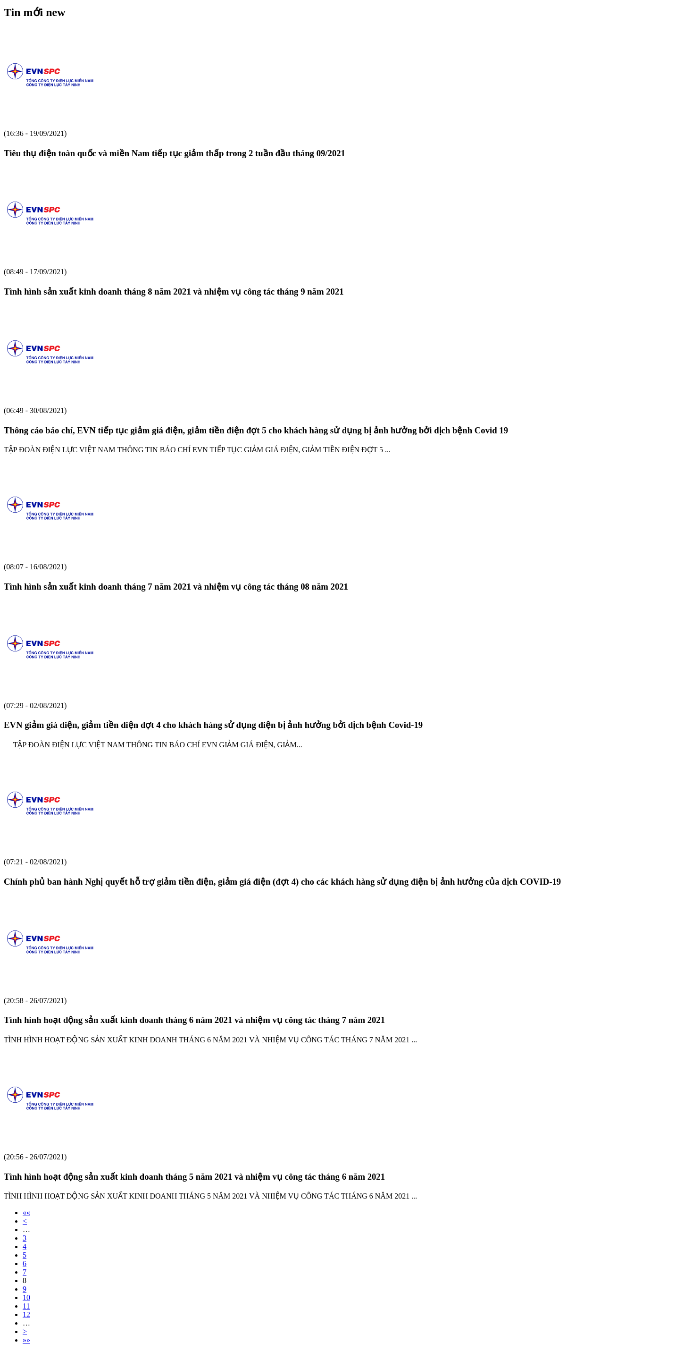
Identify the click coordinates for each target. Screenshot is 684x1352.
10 (26, 1297)
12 (26, 1314)
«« (26, 1212)
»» (26, 1340)
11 (26, 1306)
